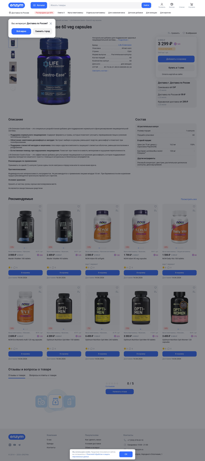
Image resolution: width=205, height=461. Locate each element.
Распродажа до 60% (44, 13)
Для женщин (151, 13)
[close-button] (50, 23)
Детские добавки (135, 13)
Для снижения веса (116, 13)
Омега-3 (61, 13)
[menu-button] (39, 5)
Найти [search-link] (146, 5)
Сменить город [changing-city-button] (42, 31)
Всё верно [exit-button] (21, 31)
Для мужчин (165, 13)
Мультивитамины (75, 13)
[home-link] (16, 5)
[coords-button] (18, 12)
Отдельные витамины (95, 13)
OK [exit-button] (126, 454)
